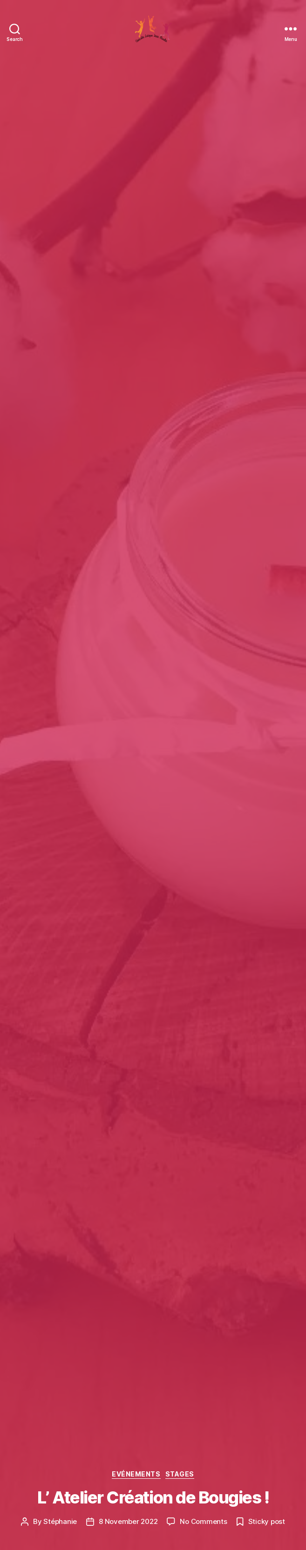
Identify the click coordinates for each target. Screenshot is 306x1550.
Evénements (136, 1474)
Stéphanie (60, 1521)
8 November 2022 (128, 1521)
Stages (179, 1474)
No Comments (203, 1521)
